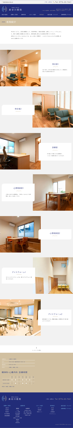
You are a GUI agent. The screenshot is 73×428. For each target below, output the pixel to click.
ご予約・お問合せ (48, 2)
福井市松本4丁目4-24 (8, 2)
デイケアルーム (52, 413)
